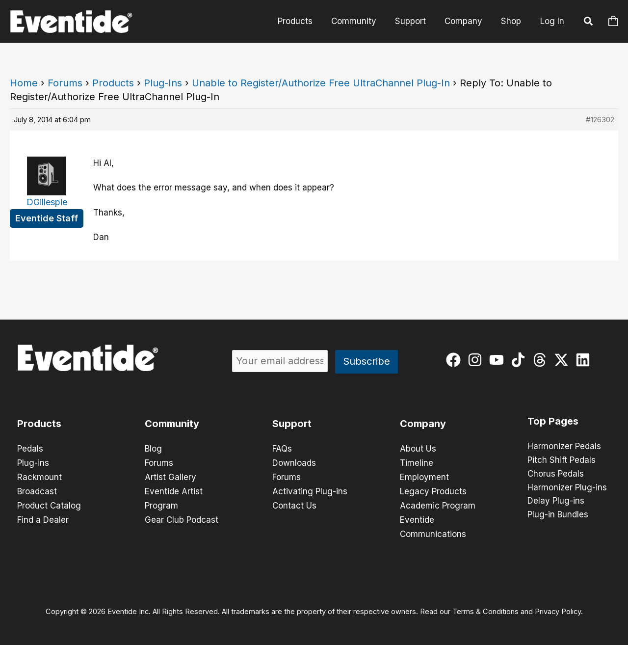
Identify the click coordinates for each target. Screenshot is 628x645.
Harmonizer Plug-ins (567, 488)
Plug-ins (33, 462)
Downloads (294, 462)
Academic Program (437, 504)
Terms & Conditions (485, 608)
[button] (589, 22)
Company (466, 21)
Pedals (30, 449)
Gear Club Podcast (181, 517)
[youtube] (498, 359)
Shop (512, 21)
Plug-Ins (163, 83)
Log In (552, 21)
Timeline (416, 462)
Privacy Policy (558, 608)
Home (24, 83)
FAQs (282, 449)
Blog (153, 449)
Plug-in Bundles (557, 515)
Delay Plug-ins (555, 502)
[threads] (541, 359)
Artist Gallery (170, 476)
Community (360, 21)
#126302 (600, 119)
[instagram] (477, 359)
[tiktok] (520, 359)
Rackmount (39, 476)
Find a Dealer (43, 517)
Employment (424, 476)
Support (415, 21)
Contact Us (294, 504)
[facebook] (455, 359)
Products (304, 21)
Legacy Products (433, 490)
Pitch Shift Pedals (561, 460)
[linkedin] (585, 359)
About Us (418, 449)
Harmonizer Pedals (564, 447)
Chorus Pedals (555, 474)
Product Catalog (49, 504)
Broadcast (37, 490)
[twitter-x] (563, 359)
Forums (65, 83)
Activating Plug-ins (309, 490)
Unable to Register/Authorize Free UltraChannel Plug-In (321, 83)
